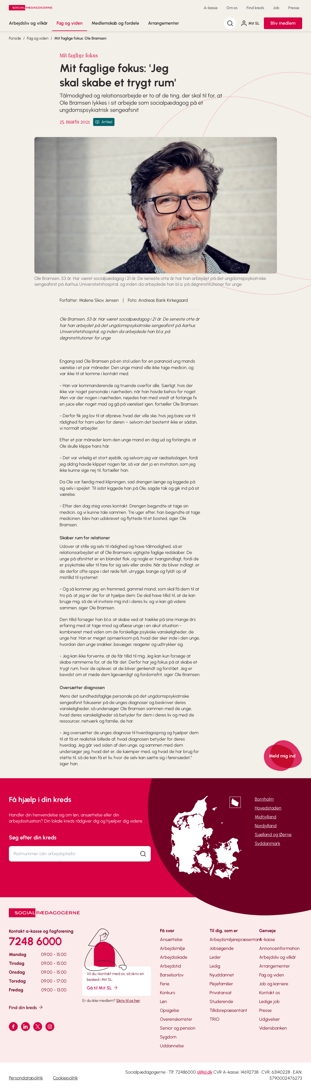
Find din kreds (26, 1007)
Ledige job (269, 1001)
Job (276, 8)
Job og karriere (273, 983)
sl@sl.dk (204, 1072)
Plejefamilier (221, 983)
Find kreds (255, 8)
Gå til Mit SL (102, 988)
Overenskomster (176, 1019)
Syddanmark (267, 843)
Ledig (215, 966)
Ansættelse (171, 939)
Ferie (164, 983)
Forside (15, 38)
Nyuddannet (222, 975)
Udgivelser (269, 1019)
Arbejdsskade (173, 957)
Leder (215, 957)
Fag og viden (70, 23)
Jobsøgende (222, 948)
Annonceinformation (279, 948)
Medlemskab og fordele (115, 23)
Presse (293, 8)
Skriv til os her (128, 1000)
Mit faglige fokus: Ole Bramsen (80, 38)
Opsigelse (169, 1010)
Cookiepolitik (65, 1078)
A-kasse (211, 8)
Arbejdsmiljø (172, 948)
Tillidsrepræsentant (228, 1010)
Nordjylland (266, 825)
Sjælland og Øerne (273, 834)
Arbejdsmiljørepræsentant (236, 939)
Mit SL (250, 23)
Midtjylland (265, 816)
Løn (163, 1001)
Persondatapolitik (26, 1078)
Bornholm (264, 799)
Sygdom (168, 1037)
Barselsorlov (171, 975)
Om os (232, 8)
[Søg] (230, 23)
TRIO (214, 1019)
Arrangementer (163, 23)
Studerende (221, 1001)
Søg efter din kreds (33, 837)
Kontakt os (269, 992)
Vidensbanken (273, 1028)
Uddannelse (172, 1045)
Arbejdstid (170, 966)
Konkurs (167, 992)
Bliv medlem (283, 23)
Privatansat (221, 992)
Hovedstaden (268, 808)
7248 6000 (35, 941)
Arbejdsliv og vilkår (28, 23)
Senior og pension (177, 1028)
